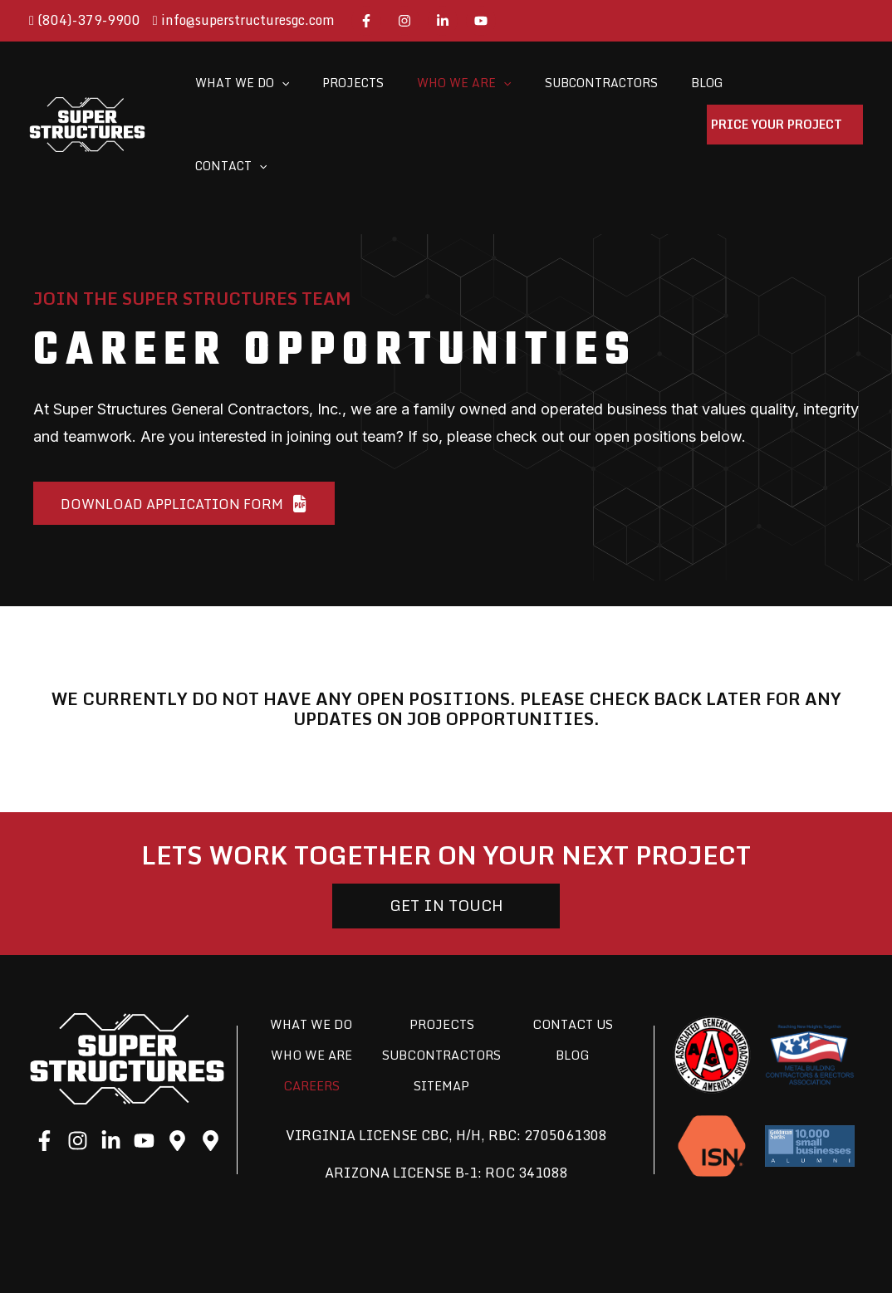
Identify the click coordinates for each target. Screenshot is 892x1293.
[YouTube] (481, 21)
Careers (311, 1036)
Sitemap (442, 1036)
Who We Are (311, 981)
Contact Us (573, 949)
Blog (573, 981)
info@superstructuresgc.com (244, 20)
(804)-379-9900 (84, 20)
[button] (181, 421)
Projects (441, 949)
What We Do (311, 949)
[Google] (177, 1065)
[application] (278, 83)
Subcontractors (442, 992)
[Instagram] (404, 21)
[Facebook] (366, 21)
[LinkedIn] (443, 21)
